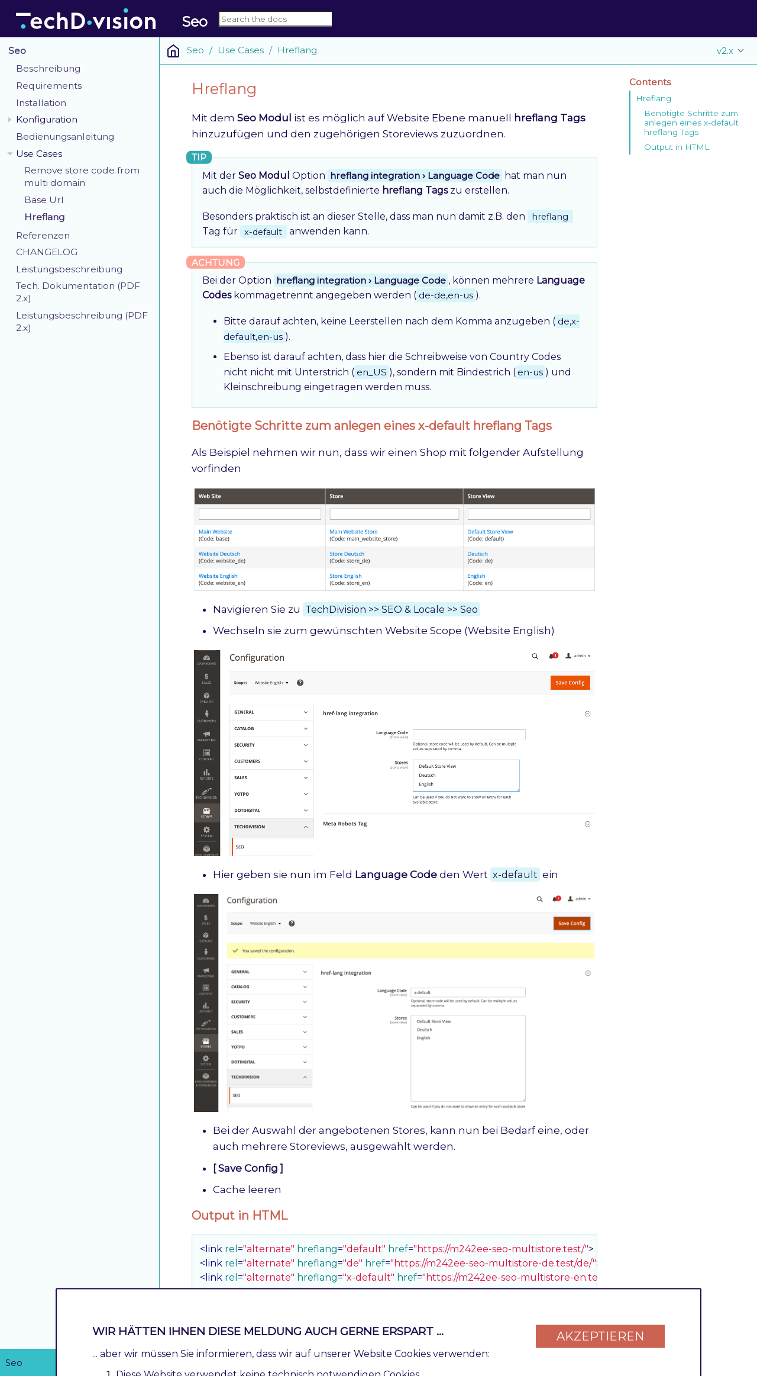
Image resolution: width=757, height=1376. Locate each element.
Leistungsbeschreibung (69, 269)
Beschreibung (48, 68)
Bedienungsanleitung (65, 136)
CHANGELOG (46, 252)
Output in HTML (676, 147)
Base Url (44, 199)
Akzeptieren (600, 1330)
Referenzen (43, 235)
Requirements (49, 85)
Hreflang (44, 217)
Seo (17, 50)
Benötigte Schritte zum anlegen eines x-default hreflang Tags (691, 122)
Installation (41, 102)
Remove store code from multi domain (82, 176)
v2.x (725, 50)
